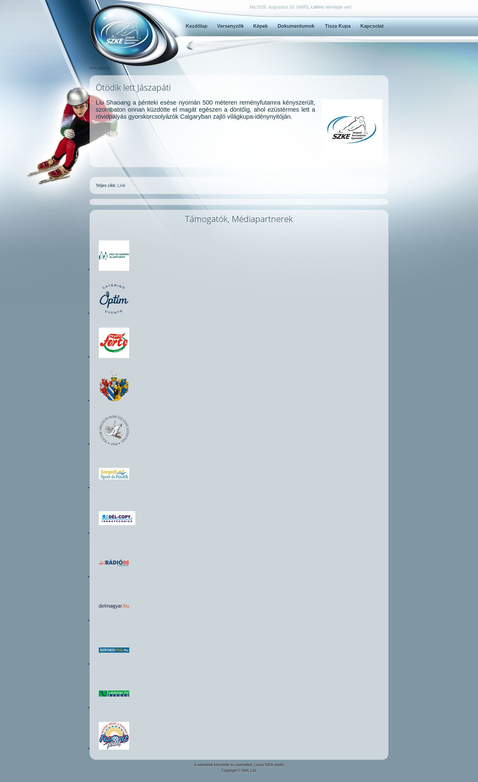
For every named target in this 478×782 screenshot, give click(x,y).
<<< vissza (100, 68)
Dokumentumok (296, 26)
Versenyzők (230, 26)
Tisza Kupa (338, 26)
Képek (260, 26)
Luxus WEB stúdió (269, 765)
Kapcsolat (371, 26)
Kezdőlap (196, 26)
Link (122, 185)
